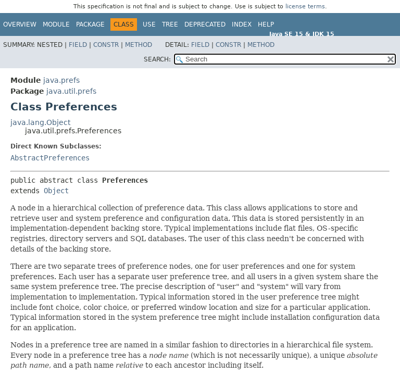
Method (138, 44)
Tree (170, 24)
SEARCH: (157, 59)
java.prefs (61, 80)
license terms (305, 6)
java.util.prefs (71, 91)
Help (266, 24)
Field (78, 44)
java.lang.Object (40, 122)
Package (90, 24)
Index (242, 24)
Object (56, 190)
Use (149, 24)
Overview (19, 24)
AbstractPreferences (50, 158)
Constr (106, 44)
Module (56, 24)
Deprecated (205, 24)
